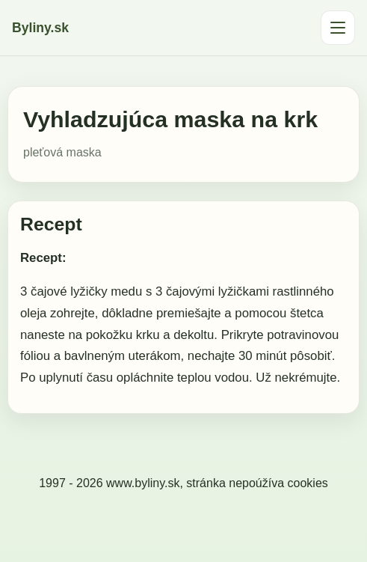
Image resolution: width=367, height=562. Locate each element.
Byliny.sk (40, 27)
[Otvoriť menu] (338, 27)
